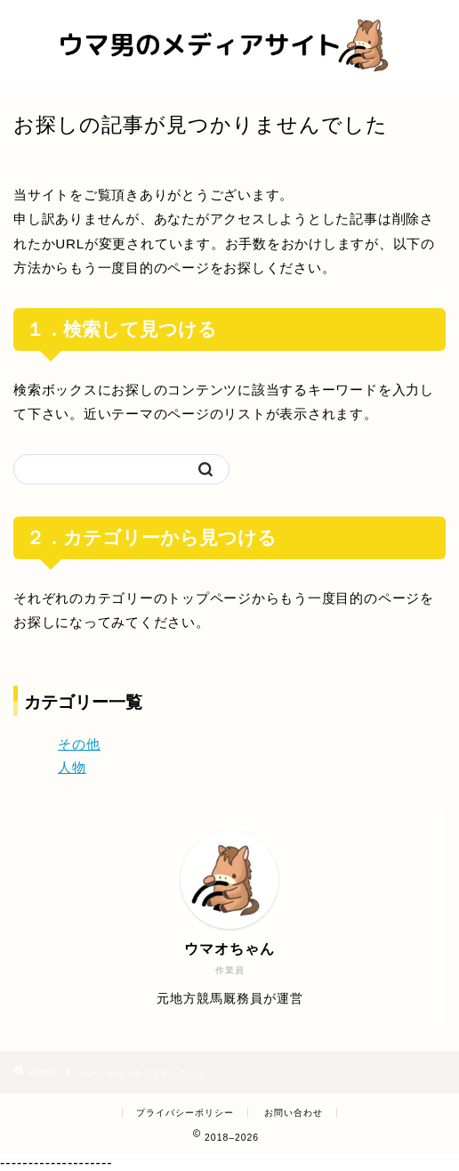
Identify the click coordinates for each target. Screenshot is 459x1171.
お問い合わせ (293, 1113)
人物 (72, 767)
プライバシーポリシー (185, 1113)
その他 (79, 744)
